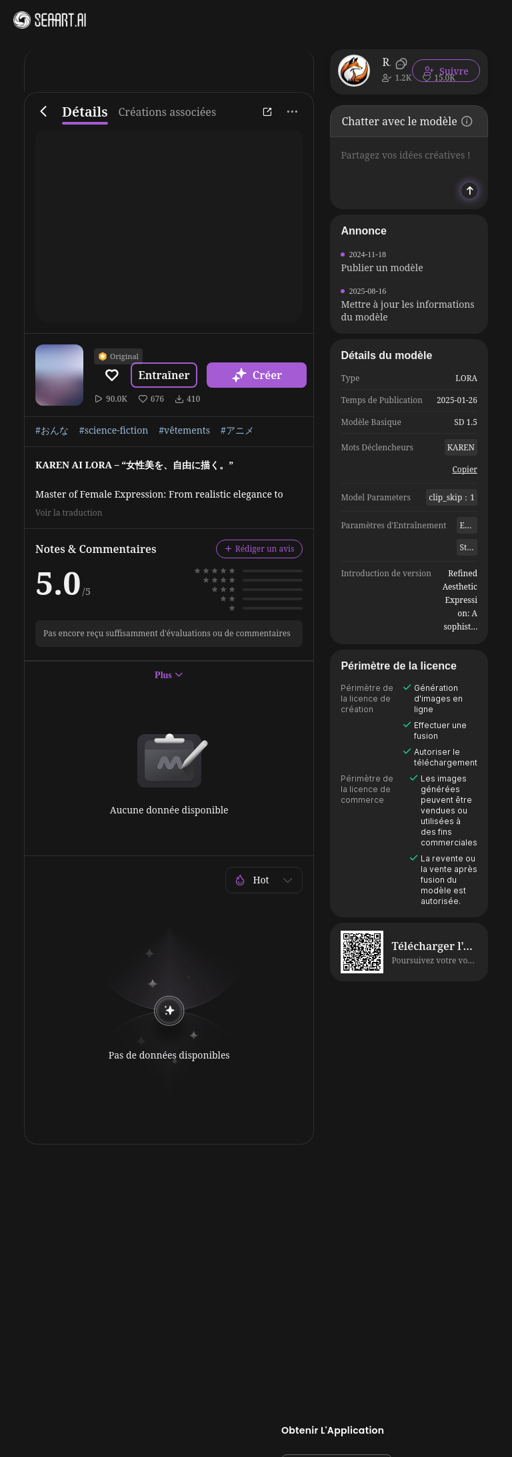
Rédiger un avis (260, 548)
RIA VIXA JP (386, 62)
